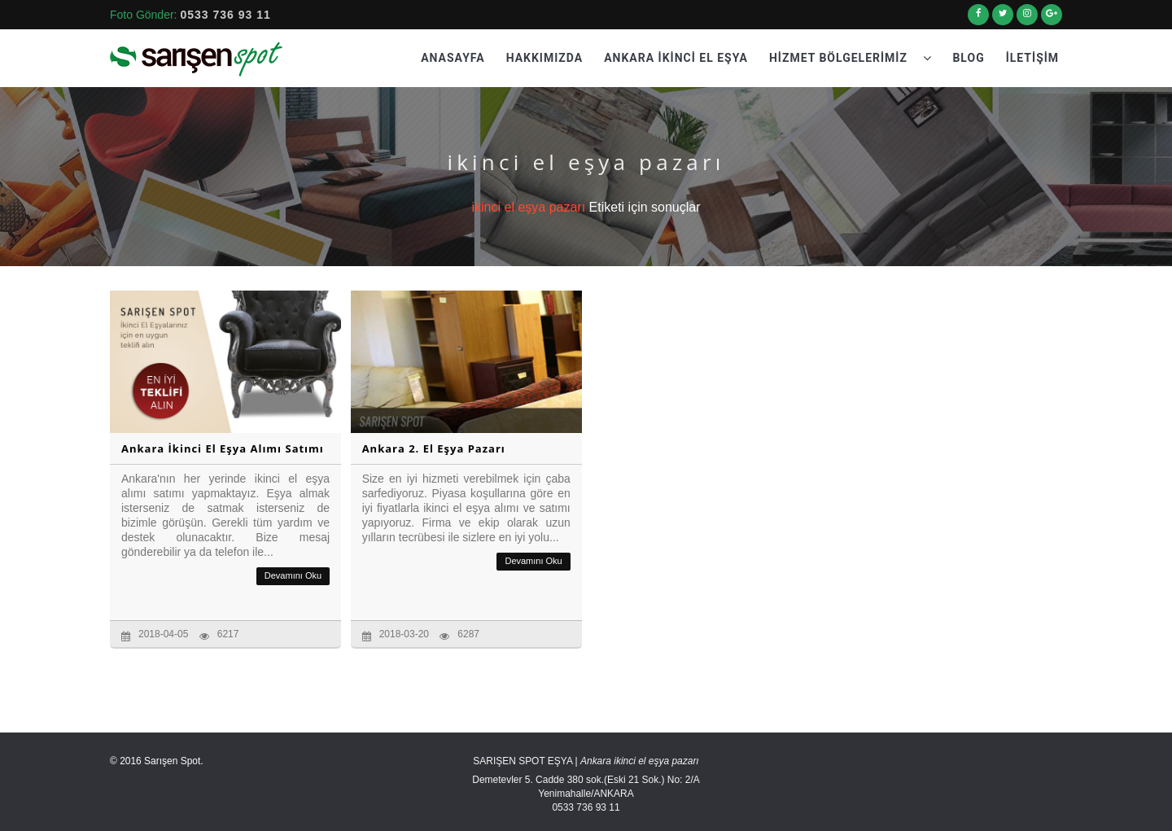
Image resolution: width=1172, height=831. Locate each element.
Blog (968, 57)
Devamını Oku (293, 575)
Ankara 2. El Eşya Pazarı (433, 448)
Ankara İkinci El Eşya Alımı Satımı (222, 448)
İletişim (1032, 57)
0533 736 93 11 (225, 14)
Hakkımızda (545, 57)
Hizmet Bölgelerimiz (850, 57)
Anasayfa (452, 57)
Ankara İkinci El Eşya (676, 57)
